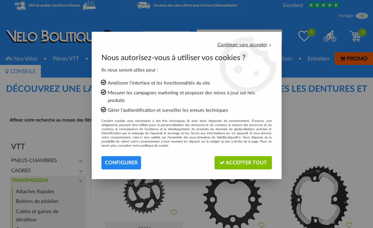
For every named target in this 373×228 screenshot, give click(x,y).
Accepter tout (243, 162)
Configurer (121, 162)
